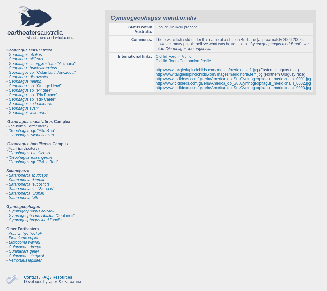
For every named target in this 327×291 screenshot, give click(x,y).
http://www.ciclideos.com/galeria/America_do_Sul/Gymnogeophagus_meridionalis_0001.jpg (233, 79)
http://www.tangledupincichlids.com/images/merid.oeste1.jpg (207, 70)
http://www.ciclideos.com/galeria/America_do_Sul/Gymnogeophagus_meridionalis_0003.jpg (233, 88)
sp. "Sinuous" (31, 189)
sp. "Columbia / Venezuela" (42, 72)
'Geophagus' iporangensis (31, 157)
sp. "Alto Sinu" (32, 130)
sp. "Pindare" (30, 90)
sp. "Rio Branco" (33, 95)
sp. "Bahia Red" (33, 162)
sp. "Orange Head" (35, 86)
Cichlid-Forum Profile (174, 56)
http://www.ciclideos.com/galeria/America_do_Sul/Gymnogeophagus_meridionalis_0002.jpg (233, 83)
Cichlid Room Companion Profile (183, 61)
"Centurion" (42, 215)
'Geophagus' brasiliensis (29, 153)
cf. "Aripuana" (42, 63)
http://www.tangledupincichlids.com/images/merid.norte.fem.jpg (209, 74)
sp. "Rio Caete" (32, 99)
